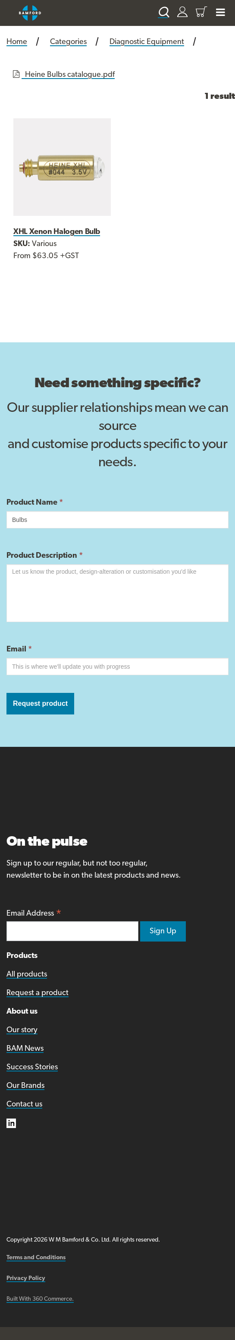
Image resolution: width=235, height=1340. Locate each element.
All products (26, 974)
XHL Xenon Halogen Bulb (56, 232)
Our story (22, 1030)
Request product (40, 703)
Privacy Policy (25, 1278)
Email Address (34, 914)
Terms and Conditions (36, 1258)
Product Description (44, 556)
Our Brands (25, 1086)
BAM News (25, 1049)
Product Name (34, 503)
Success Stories (32, 1067)
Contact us (24, 1104)
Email (19, 649)
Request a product (37, 993)
